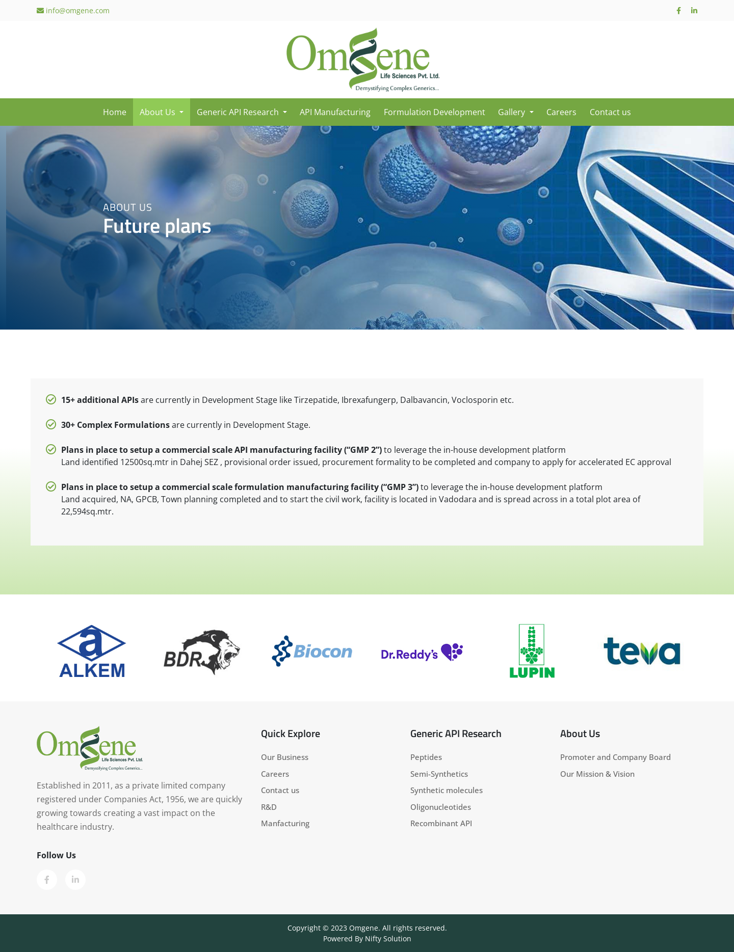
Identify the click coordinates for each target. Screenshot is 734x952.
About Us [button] (158, 112)
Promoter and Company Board (615, 757)
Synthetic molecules (446, 790)
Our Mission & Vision (597, 774)
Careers (561, 112)
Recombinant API (441, 823)
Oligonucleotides (440, 807)
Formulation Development (434, 112)
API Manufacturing (335, 112)
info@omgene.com (73, 10)
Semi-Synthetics (439, 774)
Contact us (610, 112)
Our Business (284, 757)
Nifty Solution (388, 938)
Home (114, 112)
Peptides (426, 757)
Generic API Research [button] (239, 112)
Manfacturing (285, 823)
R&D (269, 807)
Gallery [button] (512, 112)
